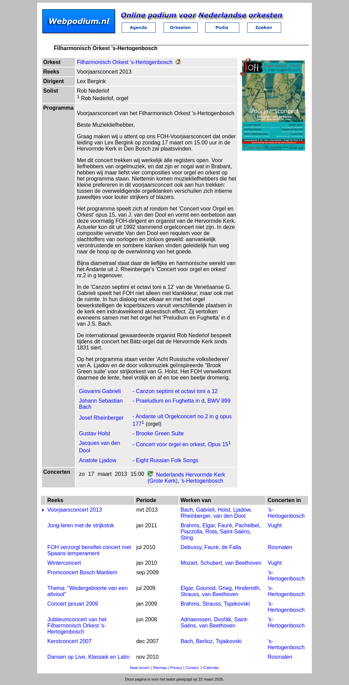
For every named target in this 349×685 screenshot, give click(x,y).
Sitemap (160, 668)
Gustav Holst (94, 433)
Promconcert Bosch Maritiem (82, 572)
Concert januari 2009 (72, 604)
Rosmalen (280, 547)
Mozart (189, 563)
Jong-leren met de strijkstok (80, 525)
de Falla (231, 547)
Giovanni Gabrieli (100, 391)
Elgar (208, 525)
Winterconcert (64, 563)
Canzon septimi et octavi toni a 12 (177, 391)
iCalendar (211, 668)
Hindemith (247, 588)
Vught (275, 525)
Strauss (190, 594)
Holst (224, 510)
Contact (192, 668)
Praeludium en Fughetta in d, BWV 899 (183, 401)
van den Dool (229, 516)
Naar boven (140, 668)
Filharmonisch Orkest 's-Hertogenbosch (125, 62)
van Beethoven (243, 563)
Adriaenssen (196, 619)
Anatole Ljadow (97, 460)
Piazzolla (191, 531)
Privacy (176, 668)
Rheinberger (195, 516)
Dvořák (222, 619)
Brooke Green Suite (160, 433)
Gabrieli (205, 510)
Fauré (225, 525)
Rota (211, 531)
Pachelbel (247, 525)
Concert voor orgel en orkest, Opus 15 (182, 445)
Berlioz (204, 641)
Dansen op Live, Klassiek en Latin (88, 657)
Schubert (211, 563)
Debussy (191, 547)
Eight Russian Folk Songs (167, 460)
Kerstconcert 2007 (69, 641)
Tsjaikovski (237, 604)
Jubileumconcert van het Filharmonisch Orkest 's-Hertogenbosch (76, 626)
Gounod (205, 588)
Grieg (225, 588)
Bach (187, 510)
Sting (187, 538)
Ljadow (241, 510)
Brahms (190, 525)
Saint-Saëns (234, 531)
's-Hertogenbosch (202, 481)
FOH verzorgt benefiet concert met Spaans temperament (89, 550)
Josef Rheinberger (101, 418)
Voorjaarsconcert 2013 (74, 510)
